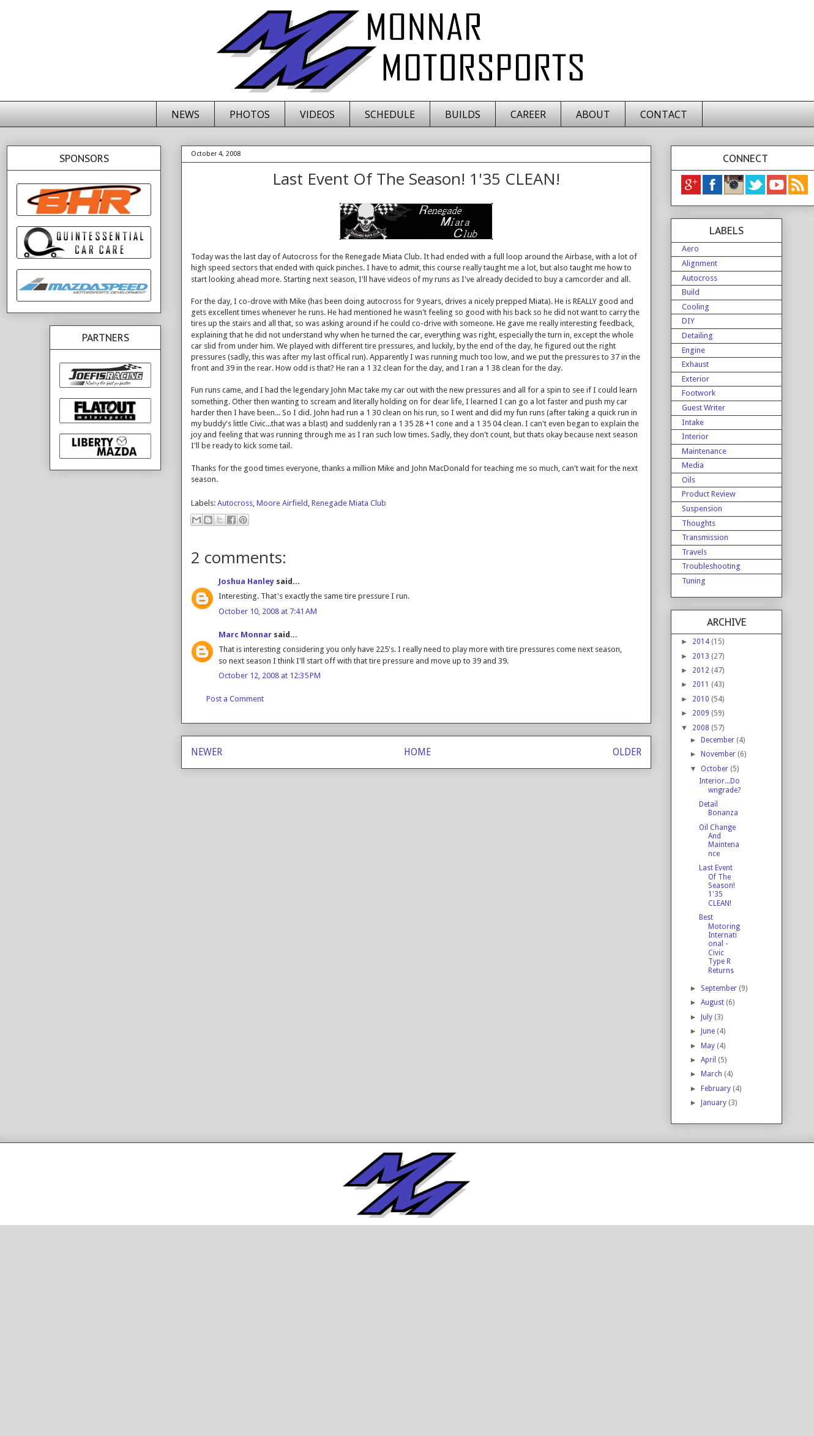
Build (691, 292)
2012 (701, 670)
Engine (693, 350)
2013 (701, 656)
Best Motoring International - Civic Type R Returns (719, 943)
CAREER (528, 114)
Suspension (702, 508)
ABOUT (593, 114)
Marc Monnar (245, 634)
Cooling (695, 306)
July (707, 1017)
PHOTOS (250, 114)
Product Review (709, 493)
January (714, 1102)
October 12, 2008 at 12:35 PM (269, 675)
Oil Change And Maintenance (719, 840)
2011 (701, 684)
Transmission (705, 537)
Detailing (697, 335)
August (713, 1002)
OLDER (627, 752)
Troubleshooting (711, 566)
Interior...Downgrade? (720, 785)
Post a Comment (235, 698)
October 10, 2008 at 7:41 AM (267, 611)
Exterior (695, 378)
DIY (688, 320)
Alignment (699, 263)
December (718, 740)
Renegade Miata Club (349, 503)
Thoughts (698, 523)
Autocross (235, 503)
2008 (701, 728)
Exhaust (695, 364)
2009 (701, 713)
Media (693, 465)
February (717, 1088)
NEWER (206, 752)
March (712, 1074)
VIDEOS (317, 114)
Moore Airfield (282, 503)
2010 (701, 699)
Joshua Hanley (246, 581)
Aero (690, 248)
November (719, 754)
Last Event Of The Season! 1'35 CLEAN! (717, 886)
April (709, 1060)
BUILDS (462, 114)
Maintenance (704, 451)
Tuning (694, 580)
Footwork (698, 393)
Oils (688, 479)
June (709, 1031)
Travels (694, 552)
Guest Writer (703, 407)
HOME (417, 752)
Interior (695, 436)
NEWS (185, 114)
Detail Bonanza (718, 808)
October (715, 768)
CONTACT (663, 114)
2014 (701, 641)
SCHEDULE (390, 114)
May (709, 1046)
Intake (693, 422)
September (720, 988)
